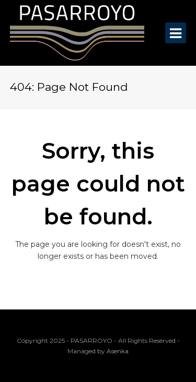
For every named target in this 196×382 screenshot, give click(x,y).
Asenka (118, 351)
